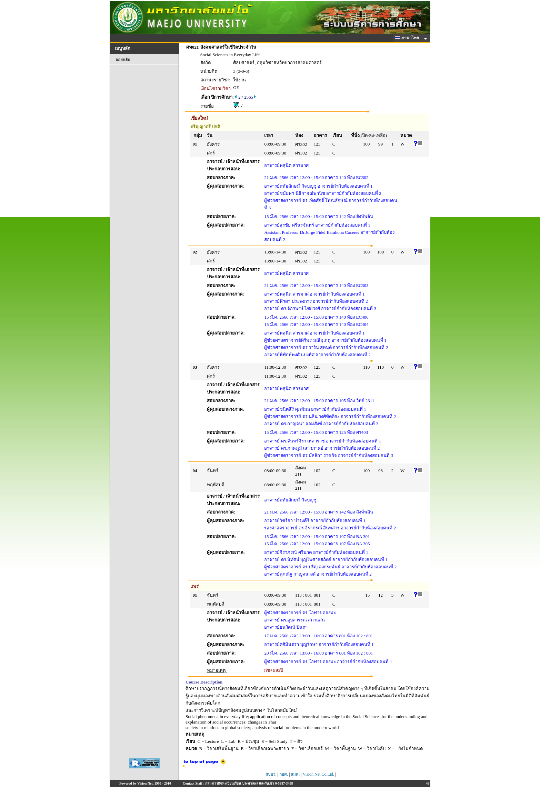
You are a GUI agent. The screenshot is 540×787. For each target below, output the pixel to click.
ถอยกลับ (123, 60)
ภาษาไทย (408, 38)
